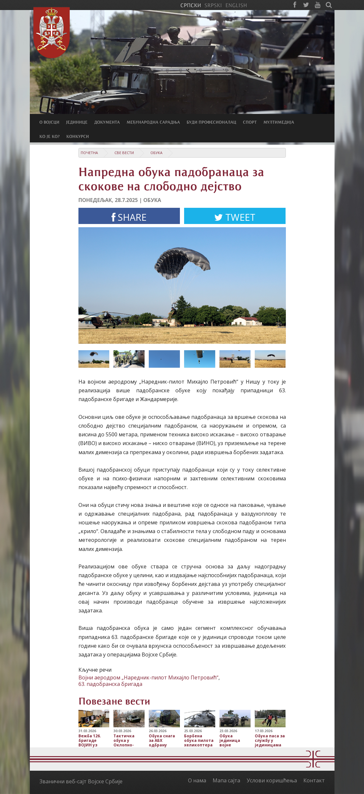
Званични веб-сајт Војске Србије (81, 781)
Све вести (124, 152)
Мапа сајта (226, 780)
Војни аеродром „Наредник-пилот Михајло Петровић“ (148, 677)
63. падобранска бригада (110, 684)
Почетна (89, 152)
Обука (156, 152)
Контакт (314, 780)
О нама (197, 780)
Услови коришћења (272, 780)
